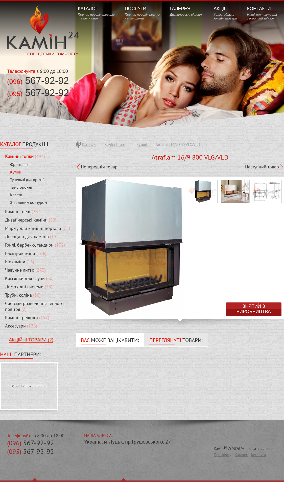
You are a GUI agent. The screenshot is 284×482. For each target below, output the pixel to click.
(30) (23, 295)
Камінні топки (116, 144)
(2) (34, 306)
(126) (21, 326)
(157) (27, 317)
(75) (37, 228)
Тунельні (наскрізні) (27, 179)
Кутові (15, 171)
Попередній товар (99, 167)
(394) (25, 156)
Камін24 (89, 144)
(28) (28, 287)
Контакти (258, 454)
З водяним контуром (28, 202)
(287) (23, 211)
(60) (29, 278)
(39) (30, 220)
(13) (31, 236)
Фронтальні (20, 164)
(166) (25, 253)
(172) (35, 245)
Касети (16, 194)
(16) (19, 262)
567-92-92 (30, 443)
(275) (25, 270)
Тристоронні (21, 187)
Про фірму (222, 454)
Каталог (241, 454)
